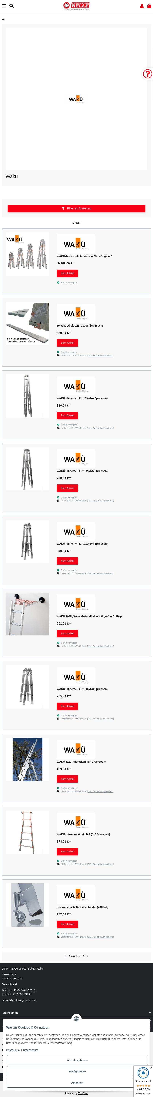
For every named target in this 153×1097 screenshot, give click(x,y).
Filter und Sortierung (76, 208)
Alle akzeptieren (77, 1060)
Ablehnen (77, 1082)
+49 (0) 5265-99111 (23, 990)
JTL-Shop (83, 1093)
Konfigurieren (77, 1071)
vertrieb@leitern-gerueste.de (19, 1000)
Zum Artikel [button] (67, 273)
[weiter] (87, 956)
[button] (142, 6)
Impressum (13, 1050)
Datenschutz (30, 1050)
